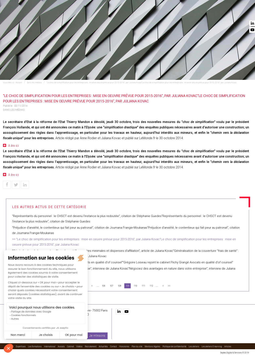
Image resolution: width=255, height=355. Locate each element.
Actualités (224, 14)
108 (119, 286)
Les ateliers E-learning (212, 346)
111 (143, 286)
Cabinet (167, 14)
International (129, 14)
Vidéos (182, 14)
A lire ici (13, 146)
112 (151, 286)
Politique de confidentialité (174, 346)
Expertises (79, 14)
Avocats (150, 14)
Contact (242, 14)
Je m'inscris (97, 335)
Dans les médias (34, 82)
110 (135, 286)
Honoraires (124, 346)
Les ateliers (194, 346)
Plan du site (137, 346)
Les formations (102, 14)
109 (127, 286)
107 (111, 286)
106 (103, 286)
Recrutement (201, 14)
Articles (227, 346)
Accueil (61, 14)
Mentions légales (152, 346)
